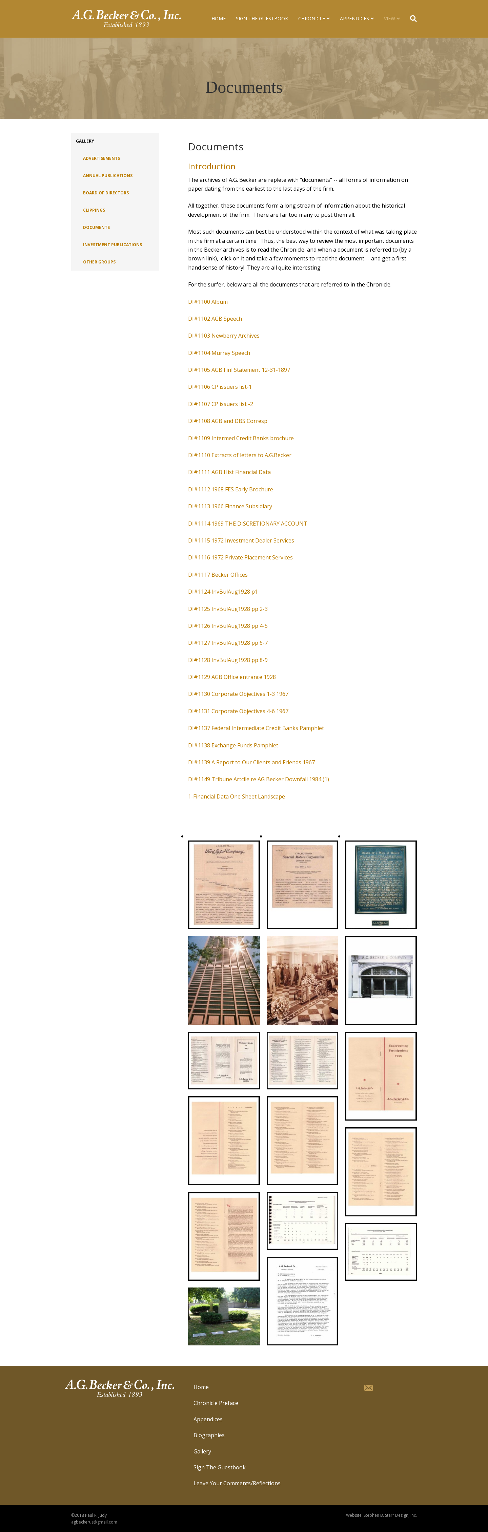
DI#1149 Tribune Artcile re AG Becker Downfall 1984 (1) (258, 779)
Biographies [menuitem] (209, 1435)
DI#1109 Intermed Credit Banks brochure (241, 438)
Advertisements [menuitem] (101, 158)
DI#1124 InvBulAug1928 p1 (223, 591)
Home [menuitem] (201, 1387)
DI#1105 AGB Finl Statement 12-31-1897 (239, 370)
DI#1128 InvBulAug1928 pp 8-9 (228, 660)
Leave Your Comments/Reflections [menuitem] (237, 1483)
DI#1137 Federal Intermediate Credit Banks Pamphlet (256, 728)
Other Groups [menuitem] (99, 262)
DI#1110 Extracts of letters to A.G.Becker (239, 455)
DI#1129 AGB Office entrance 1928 (232, 677)
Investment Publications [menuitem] (112, 245)
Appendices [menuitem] (208, 1419)
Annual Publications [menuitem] (108, 175)
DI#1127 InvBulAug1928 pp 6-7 (228, 642)
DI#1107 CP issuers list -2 (220, 404)
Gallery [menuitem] (85, 141)
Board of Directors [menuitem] (106, 193)
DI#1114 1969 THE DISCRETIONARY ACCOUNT (247, 523)
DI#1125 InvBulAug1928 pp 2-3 (228, 609)
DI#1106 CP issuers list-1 (220, 386)
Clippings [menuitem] (94, 210)
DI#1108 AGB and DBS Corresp (227, 421)
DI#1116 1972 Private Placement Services (240, 557)
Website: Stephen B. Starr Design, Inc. (381, 1515)
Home (218, 18)
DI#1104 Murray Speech (219, 353)
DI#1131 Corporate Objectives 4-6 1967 (238, 711)
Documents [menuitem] (96, 227)
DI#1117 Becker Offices (218, 574)
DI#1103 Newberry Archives (224, 335)
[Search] (411, 18)
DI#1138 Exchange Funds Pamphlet (233, 745)
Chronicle (311, 18)
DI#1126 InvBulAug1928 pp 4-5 (228, 626)
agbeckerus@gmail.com (94, 1522)
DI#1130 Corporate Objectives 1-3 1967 (238, 694)
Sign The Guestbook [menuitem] (220, 1467)
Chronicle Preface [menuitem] (216, 1403)
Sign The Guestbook (262, 18)
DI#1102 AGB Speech (215, 318)
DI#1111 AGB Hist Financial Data (229, 472)
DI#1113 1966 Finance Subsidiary (230, 506)
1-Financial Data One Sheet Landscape (236, 796)
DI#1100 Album (208, 301)
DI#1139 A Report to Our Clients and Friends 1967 (251, 762)
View (389, 18)
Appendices (354, 18)
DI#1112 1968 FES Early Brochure (230, 489)
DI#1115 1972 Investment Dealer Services (241, 540)
